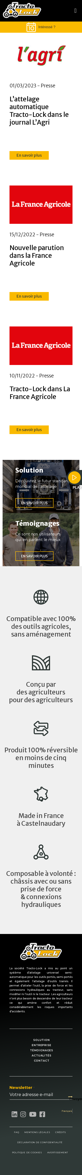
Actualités (41, 1055)
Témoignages (41, 1050)
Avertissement (57, 1152)
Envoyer (71, 1097)
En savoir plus (29, 155)
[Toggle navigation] (75, 11)
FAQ (16, 1132)
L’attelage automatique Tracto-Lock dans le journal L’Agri (39, 110)
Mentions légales (37, 1132)
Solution (41, 1040)
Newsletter (22, 1087)
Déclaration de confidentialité (40, 1142)
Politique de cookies (27, 1152)
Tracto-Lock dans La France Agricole (39, 392)
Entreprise (41, 1045)
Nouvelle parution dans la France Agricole (36, 255)
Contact (41, 1060)
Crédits (60, 1132)
